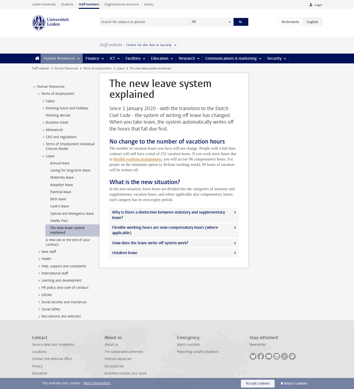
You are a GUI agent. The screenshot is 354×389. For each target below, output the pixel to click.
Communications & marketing (231, 58)
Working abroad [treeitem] (58, 115)
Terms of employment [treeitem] (55, 93)
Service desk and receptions (53, 344)
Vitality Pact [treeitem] (59, 220)
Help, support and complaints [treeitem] (61, 266)
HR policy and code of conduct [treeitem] (62, 287)
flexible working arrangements (137, 159)
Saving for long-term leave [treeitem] (70, 170)
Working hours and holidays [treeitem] (64, 108)
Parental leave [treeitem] (60, 192)
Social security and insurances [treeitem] (62, 302)
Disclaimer (39, 373)
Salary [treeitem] (48, 101)
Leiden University (44, 4)
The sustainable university (123, 351)
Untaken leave (124, 252)
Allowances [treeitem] (52, 130)
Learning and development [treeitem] (59, 280)
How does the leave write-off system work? (150, 242)
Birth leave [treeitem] (58, 199)
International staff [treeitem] (52, 273)
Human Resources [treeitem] (48, 86)
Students (67, 4)
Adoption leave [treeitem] (61, 185)
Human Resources (59, 58)
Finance (92, 58)
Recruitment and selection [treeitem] (59, 316)
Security (274, 58)
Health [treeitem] (44, 259)
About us (111, 344)
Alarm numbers (188, 344)
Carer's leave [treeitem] (59, 206)
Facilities (133, 58)
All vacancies (114, 366)
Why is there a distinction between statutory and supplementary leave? (168, 215)
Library (149, 4)
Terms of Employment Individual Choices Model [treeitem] (67, 146)
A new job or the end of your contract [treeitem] (68, 242)
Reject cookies (295, 383)
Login (318, 5)
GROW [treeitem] (44, 295)
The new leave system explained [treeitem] (67, 230)
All (194, 21)
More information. (97, 383)
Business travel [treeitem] (54, 122)
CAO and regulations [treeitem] (59, 137)
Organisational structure (121, 4)
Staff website (40, 68)
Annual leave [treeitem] (59, 163)
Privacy (37, 366)
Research (187, 58)
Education (159, 58)
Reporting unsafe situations (198, 351)
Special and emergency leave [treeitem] (72, 213)
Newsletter (258, 344)
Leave (120, 68)
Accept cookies (258, 383)
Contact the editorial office (52, 359)
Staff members (89, 4)
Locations (39, 351)
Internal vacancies (118, 359)
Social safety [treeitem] (48, 309)
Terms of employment (97, 68)
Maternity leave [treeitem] (62, 177)
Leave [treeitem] (47, 156)
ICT (112, 58)
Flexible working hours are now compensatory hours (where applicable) (165, 230)
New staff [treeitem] (46, 251)
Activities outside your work (125, 373)
